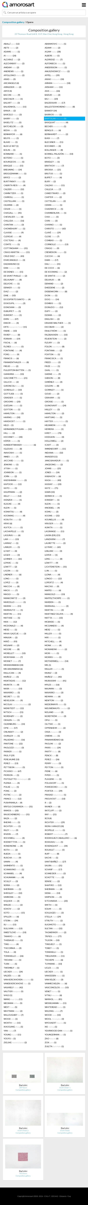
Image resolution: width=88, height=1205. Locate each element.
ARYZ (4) (8, 91)
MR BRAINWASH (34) (13, 665)
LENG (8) (53, 559)
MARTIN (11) (12, 614)
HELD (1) (9, 425)
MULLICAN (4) (12, 673)
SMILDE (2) (13, 905)
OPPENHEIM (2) (55, 728)
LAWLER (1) (12, 547)
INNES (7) (11, 456)
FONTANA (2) (53, 350)
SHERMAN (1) (12, 889)
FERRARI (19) (12, 338)
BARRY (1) (11, 118)
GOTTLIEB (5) (13, 393)
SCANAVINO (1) (14, 869)
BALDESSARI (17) (55, 102)
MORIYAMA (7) (13, 657)
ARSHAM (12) (54, 87)
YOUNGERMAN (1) (55, 1034)
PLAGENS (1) (53, 779)
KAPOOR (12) (13, 484)
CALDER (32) (14, 189)
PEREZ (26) (52, 759)
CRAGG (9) (52, 248)
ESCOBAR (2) (54, 327)
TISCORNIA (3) (12, 948)
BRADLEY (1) (52, 161)
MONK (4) (53, 645)
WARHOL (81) (53, 999)
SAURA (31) (53, 865)
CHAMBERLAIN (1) (55, 213)
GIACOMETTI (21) (15, 378)
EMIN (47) (11, 319)
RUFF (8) (52, 853)
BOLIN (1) (9, 150)
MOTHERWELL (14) (56, 661)
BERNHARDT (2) (56, 134)
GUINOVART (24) (55, 405)
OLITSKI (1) (52, 724)
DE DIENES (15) (13, 272)
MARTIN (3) (54, 610)
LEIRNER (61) (13, 559)
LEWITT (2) (10, 566)
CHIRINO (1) (53, 224)
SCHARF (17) (53, 869)
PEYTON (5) (54, 767)
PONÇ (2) (10, 791)
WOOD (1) (11, 1019)
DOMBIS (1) (53, 303)
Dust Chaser (65, 1130)
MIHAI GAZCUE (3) (15, 633)
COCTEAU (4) (12, 240)
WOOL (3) (54, 1019)
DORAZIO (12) (54, 307)
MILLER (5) (53, 633)
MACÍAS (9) (52, 586)
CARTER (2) (53, 197)
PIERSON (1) (11, 775)
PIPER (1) (52, 775)
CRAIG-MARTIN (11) (17, 252)
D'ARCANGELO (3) (14, 260)
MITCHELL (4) (53, 641)
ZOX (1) (50, 1042)
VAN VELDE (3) (54, 979)
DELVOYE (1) (12, 283)
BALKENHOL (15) (15, 106)
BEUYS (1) (11, 138)
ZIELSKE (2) (15, 1042)
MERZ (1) (10, 629)
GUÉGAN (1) (13, 405)
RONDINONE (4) (13, 846)
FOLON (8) (54, 346)
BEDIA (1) (10, 130)
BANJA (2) (10, 110)
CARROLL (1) (14, 197)
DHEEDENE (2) (54, 287)
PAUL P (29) (9, 755)
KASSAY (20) (53, 484)
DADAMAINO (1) (11, 264)
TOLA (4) (10, 952)
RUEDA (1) (12, 853)
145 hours (23, 1173)
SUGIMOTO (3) (55, 924)
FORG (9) (11, 354)
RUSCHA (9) (12, 857)
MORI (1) (52, 653)
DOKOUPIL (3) (14, 303)
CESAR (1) (12, 209)
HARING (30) (12, 417)
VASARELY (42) (13, 987)
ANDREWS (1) (13, 71)
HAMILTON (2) (54, 413)
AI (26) (10, 55)
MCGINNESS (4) (54, 625)
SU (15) (10, 924)
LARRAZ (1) (11, 543)
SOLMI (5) (53, 908)
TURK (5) (10, 964)
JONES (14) (52, 472)
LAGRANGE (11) (54, 531)
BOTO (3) (52, 158)
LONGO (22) (53, 578)
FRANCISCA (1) (54, 358)
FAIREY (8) (12, 334)
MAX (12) (10, 621)
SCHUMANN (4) (14, 877)
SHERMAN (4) (53, 889)
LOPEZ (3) (11, 582)
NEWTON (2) (54, 700)
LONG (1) (11, 578)
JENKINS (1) (11, 464)
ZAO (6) (51, 1038)
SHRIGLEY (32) (13, 893)
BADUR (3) (52, 95)
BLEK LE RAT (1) (11, 146)
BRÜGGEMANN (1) (15, 173)
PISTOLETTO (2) (17, 779)
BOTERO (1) (13, 158)
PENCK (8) (51, 755)
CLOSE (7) (52, 236)
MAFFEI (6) (53, 590)
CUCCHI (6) (52, 256)
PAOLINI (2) (53, 743)
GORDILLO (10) (13, 390)
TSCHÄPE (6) (54, 960)
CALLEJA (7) (53, 189)
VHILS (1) (8, 995)
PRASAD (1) (55, 794)
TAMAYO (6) (12, 936)
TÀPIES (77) (53, 936)
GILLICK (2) (11, 382)
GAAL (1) (52, 370)
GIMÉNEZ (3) (53, 382)
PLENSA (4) (12, 783)
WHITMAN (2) (13, 1011)
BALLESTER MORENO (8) (60, 106)
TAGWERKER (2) (55, 932)
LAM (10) (11, 539)
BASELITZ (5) (12, 122)
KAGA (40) (53, 480)
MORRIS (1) (53, 657)
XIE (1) (51, 1026)
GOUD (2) (52, 393)
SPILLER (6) (11, 916)
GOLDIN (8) (52, 386)
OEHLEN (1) (12, 720)
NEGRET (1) (12, 696)
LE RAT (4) (10, 551)
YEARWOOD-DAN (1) (58, 1030)
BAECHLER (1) (13, 99)
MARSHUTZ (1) (13, 610)
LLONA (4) (52, 574)
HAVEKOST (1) (14, 421)
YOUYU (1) (10, 1038)
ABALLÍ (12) (12, 44)
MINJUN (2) (10, 637)
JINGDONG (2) (54, 464)
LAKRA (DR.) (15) (52, 535)
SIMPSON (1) (53, 897)
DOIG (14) (52, 299)
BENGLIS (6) (53, 130)
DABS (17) (51, 260)
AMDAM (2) (11, 67)
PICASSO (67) (12, 771)
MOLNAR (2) (11, 645)
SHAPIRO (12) (53, 885)
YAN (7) (10, 1030)
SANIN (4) (11, 861)
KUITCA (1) (13, 527)
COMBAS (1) (53, 240)
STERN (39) (11, 920)
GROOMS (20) (12, 401)
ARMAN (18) (57, 83)
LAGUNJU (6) (12, 535)
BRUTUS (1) (53, 173)
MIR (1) (53, 637)
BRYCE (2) (12, 177)
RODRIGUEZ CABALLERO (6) (61, 838)
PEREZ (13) (11, 763)
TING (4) (11, 944)
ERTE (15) (15, 327)
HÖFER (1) (12, 441)
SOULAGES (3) (54, 912)
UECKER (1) (54, 971)
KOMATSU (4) (13, 511)
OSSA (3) (53, 732)
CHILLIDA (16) (14, 220)
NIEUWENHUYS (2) (57, 708)
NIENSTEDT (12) (14, 708)
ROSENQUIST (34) (56, 846)
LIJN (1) (51, 570)
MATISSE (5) (12, 618)
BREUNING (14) (13, 169)
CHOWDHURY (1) (14, 228)
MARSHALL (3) (56, 606)
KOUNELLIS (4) (54, 519)
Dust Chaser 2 (23, 1130)
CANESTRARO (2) (55, 193)
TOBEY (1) (52, 948)
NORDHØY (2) (13, 716)
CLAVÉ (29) (53, 232)
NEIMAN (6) (52, 696)
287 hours (23, 1087)
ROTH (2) (11, 850)
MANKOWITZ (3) (14, 598)
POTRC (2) (12, 794)
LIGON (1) (11, 570)
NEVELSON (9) (13, 700)
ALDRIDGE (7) (54, 59)
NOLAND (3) (54, 712)
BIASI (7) (52, 138)
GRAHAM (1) (52, 397)
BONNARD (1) (13, 154)
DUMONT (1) (13, 315)
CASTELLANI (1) (14, 201)
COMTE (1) (12, 244)
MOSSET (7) (12, 661)
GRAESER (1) (13, 397)
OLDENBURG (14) (14, 724)
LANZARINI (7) (55, 539)
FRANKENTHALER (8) (16, 362)
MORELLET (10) (14, 653)
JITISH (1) (11, 468)
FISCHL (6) (10, 342)
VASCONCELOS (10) (57, 987)
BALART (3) (12, 102)
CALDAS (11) (55, 185)
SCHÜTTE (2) (54, 877)
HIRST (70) (53, 433)
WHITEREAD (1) (55, 1007)
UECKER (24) (13, 971)
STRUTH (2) (54, 920)
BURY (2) (50, 181)
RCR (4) (48, 818)
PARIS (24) (53, 747)
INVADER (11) (51, 456)
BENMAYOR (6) (13, 134)
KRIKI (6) (8, 523)
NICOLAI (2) (17, 704)
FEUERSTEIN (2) (55, 338)
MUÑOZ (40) (53, 677)
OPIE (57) (10, 728)
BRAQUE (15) (13, 165)
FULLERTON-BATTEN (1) (17, 370)
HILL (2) (9, 433)
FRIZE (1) (52, 366)
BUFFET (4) (53, 177)
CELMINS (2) (11, 205)
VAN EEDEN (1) (55, 975)
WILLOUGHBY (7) (13, 1015)
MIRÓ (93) (10, 641)
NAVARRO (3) (54, 692)
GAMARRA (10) (14, 374)
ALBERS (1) (52, 55)
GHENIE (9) (53, 374)
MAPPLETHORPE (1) (57, 598)
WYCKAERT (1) (55, 1023)
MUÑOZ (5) (11, 677)
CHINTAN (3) (14, 224)
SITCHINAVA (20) (56, 901)
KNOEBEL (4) (52, 507)
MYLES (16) (52, 684)
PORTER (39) (53, 791)
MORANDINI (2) (56, 649)
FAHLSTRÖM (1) (55, 331)
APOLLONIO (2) (14, 75)
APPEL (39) (52, 75)
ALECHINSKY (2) (14, 63)
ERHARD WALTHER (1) (58, 323)
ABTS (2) (11, 47)
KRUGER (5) (53, 523)
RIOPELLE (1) (55, 830)
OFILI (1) (51, 720)
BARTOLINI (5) (55, 118)
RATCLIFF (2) (53, 810)
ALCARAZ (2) (12, 59)
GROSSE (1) (54, 401)
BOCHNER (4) (53, 146)
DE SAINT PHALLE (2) (15, 275)
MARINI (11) (12, 606)
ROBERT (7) (56, 834)
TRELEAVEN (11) (55, 956)
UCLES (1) (52, 967)
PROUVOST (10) (55, 798)
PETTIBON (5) (14, 767)
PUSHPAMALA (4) (13, 802)
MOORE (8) (12, 649)
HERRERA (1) (54, 429)
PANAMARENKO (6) (54, 739)
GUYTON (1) (12, 409)
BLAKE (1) (11, 142)
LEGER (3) (12, 555)
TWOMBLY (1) (11, 967)
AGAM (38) (53, 51)
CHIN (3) (51, 220)
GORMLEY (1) (54, 390)
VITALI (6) (53, 995)
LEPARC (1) (11, 563)
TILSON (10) (52, 940)
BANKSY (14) (51, 110)
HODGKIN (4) (54, 437)
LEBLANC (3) (53, 551)
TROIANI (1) (12, 960)
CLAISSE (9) (14, 232)
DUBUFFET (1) (12, 311)
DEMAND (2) (54, 283)
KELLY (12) (12, 496)
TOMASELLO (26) (13, 956)
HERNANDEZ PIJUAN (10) (18, 429)
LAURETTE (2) (55, 543)
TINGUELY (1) (53, 944)
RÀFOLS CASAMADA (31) (18, 806)
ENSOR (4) (11, 323)
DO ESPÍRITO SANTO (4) (17, 299)
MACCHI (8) (12, 586)
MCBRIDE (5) (52, 621)
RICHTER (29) (55, 822)
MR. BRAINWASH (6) (13, 669)
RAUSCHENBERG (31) (17, 814)
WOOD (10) (53, 1015)
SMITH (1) (51, 905)
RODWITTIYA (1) (14, 842)
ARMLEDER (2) (12, 87)
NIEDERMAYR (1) (55, 704)
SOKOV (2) (12, 908)
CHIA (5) (52, 217)
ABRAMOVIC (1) (55, 44)
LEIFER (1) (51, 555)
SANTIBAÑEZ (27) (55, 861)
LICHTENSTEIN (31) (56, 566)
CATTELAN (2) (55, 201)
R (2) (48, 802)
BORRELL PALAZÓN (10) (59, 154)
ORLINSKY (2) (13, 732)
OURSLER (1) (12, 736)
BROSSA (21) (53, 169)
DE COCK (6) (52, 268)
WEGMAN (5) (13, 1003)
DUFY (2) (51, 311)
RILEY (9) (11, 830)
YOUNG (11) (12, 1034)
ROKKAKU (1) (54, 842)
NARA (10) (13, 688)
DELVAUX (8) (52, 279)
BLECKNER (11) (54, 142)
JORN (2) (10, 476)
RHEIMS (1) (12, 822)
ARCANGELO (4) (11, 83)
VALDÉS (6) (12, 975)
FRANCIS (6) (11, 358)
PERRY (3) (53, 763)
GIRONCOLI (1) (14, 386)
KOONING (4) (14, 515)
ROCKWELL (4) (14, 838)
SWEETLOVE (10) (15, 932)
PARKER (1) (12, 751)
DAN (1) (12, 268)
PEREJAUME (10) (11, 759)
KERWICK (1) (53, 496)
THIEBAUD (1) (13, 940)
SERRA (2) (11, 885)
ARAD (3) (10, 79)
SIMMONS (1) (12, 897)
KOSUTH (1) (12, 519)
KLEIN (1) (52, 504)
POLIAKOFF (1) (54, 783)
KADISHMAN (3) (15, 480)
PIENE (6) (51, 771)
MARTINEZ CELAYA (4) (59, 614)
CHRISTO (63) (55, 228)
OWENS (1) (52, 736)
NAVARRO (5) (12, 692)
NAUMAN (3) (53, 688)
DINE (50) (10, 295)
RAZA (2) (10, 818)
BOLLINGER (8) (54, 150)
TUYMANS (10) (53, 964)
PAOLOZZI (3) (14, 747)
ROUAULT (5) (55, 850)
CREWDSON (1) (55, 252)
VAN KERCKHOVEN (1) (18, 979)
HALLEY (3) (52, 409)
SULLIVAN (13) (13, 928)
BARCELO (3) (13, 114)
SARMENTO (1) (13, 865)
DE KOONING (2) (56, 272)
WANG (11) (13, 999)
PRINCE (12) (12, 798)
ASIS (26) (52, 91)
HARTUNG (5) (53, 417)
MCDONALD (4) (13, 625)
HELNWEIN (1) (55, 425)
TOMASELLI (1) (54, 952)
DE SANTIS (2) (55, 275)
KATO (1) (10, 488)
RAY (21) (51, 814)
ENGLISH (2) (52, 319)
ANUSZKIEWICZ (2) (57, 71)
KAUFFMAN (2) (13, 492)
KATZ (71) (51, 488)
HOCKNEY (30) (13, 437)
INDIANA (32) (54, 452)
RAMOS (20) (11, 810)
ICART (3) (52, 445)
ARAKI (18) (54, 79)
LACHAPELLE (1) (14, 531)
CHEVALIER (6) (13, 217)
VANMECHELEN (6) (56, 983)
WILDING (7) (54, 1011)
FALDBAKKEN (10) (56, 334)
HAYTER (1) (56, 421)
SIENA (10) (52, 893)
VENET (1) (52, 991)
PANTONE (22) (13, 743)
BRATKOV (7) (54, 165)
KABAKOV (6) (53, 476)
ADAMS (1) (12, 51)
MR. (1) (48, 665)
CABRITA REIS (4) (14, 185)
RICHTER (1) (12, 826)
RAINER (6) (52, 806)
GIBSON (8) (52, 378)
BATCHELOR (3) (13, 126)
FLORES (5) (14, 346)
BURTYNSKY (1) (14, 181)
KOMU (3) (51, 511)
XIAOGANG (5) (13, 1026)
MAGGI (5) (11, 594)
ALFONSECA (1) (55, 63)
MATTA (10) (54, 618)
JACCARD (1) (13, 460)
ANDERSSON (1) (56, 67)
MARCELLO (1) (15, 602)
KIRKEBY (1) (52, 500)
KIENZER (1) (13, 500)
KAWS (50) (50, 492)
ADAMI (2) (52, 47)
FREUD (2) (11, 366)
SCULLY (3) (11, 881)
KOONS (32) (52, 515)
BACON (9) (12, 95)
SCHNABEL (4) (13, 873)
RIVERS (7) (11, 834)
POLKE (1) (11, 787)
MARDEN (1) (53, 602)
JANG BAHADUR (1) (57, 460)
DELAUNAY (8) (13, 279)
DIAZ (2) (11, 291)
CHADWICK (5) (54, 209)
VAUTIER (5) (13, 991)
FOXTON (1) (52, 354)
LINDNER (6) (12, 574)
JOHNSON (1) (13, 472)
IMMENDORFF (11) (55, 448)
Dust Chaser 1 (64, 1087)
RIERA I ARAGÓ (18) (54, 826)
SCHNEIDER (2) (55, 873)
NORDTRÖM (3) (55, 716)
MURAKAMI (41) (55, 680)
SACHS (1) (51, 857)
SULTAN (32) (53, 928)
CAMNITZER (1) (13, 193)
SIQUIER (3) (11, 901)
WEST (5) (10, 1007)
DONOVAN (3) (12, 307)
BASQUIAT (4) (56, 122)
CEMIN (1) (53, 205)
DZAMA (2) (53, 315)
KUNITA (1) (53, 527)
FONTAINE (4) (13, 350)
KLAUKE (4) (12, 504)
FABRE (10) (10, 331)
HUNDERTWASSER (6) (20, 445)
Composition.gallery (13, 22)
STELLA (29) (53, 916)
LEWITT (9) (51, 563)
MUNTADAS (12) (15, 680)
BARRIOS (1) (53, 114)
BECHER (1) (55, 126)
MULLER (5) (54, 669)
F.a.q (69, 1196)
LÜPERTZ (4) (54, 582)
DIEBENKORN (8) (56, 291)
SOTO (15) (14, 912)
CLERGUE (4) (12, 236)
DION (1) (51, 295)
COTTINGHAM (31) (16, 248)
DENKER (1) (12, 287)
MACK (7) (11, 590)
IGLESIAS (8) (13, 448)
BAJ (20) (51, 99)
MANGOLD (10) (55, 594)
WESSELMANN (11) (55, 1003)
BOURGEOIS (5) (14, 161)
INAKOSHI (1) (13, 452)
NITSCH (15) (13, 712)
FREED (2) (53, 362)
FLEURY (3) (52, 342)
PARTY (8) (52, 751)
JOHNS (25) (53, 468)
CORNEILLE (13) (56, 244)
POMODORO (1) (56, 787)
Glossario (62, 1196)
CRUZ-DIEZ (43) (14, 256)
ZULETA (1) (54, 1046)
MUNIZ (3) (51, 673)
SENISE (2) (52, 881)
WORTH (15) (12, 1023)
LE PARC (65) (53, 547)
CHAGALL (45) (13, 213)
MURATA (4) (11, 684)
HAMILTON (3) (14, 413)
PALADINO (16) (14, 739)
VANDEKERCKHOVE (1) (17, 983)
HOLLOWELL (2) (54, 441)
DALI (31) (52, 264)
